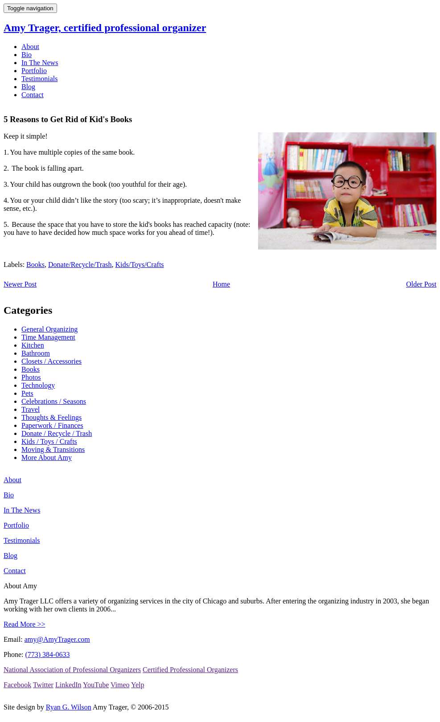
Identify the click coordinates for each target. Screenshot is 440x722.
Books (35, 264)
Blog (28, 86)
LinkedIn (68, 685)
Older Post (421, 284)
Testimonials (39, 78)
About (30, 46)
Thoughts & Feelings (51, 417)
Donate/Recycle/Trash (79, 264)
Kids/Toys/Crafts (139, 264)
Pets (27, 393)
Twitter (43, 685)
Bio (26, 54)
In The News (39, 62)
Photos (31, 377)
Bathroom (35, 353)
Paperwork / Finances (52, 425)
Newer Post (20, 284)
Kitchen (32, 345)
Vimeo (120, 685)
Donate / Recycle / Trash (56, 433)
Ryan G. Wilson (68, 707)
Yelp (137, 685)
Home (221, 284)
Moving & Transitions (53, 449)
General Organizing (49, 329)
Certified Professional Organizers (190, 669)
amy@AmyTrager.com (57, 639)
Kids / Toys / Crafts (49, 441)
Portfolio (34, 70)
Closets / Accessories (51, 361)
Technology (38, 385)
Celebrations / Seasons (53, 401)
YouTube (96, 685)
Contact (32, 94)
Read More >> (24, 624)
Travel (30, 409)
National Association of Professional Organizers (72, 669)
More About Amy (46, 457)
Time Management (48, 337)
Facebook (17, 685)
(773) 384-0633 (47, 654)
